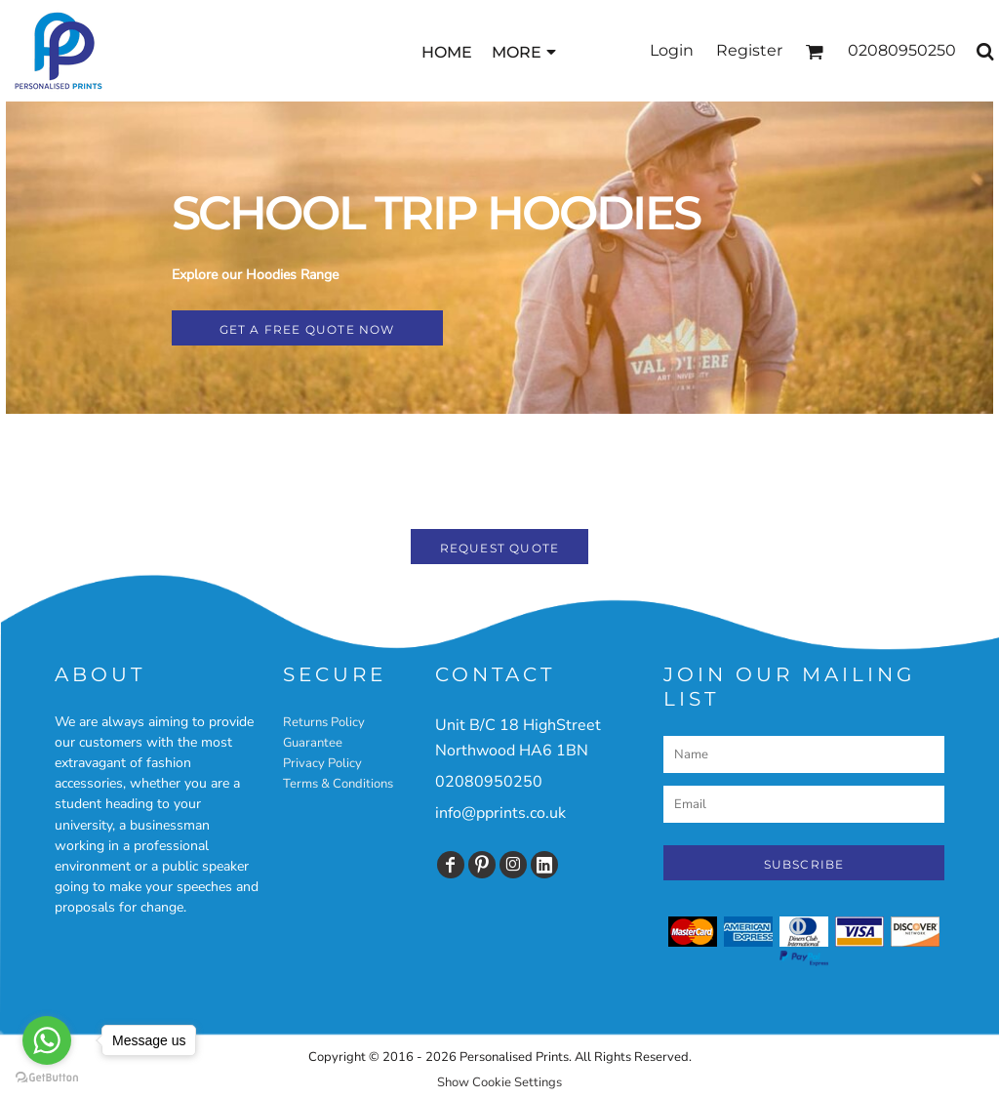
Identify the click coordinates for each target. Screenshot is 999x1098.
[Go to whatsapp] (46, 1040)
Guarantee (312, 743)
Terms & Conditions (338, 784)
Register (749, 50)
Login (672, 50)
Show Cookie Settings (499, 1082)
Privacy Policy (322, 763)
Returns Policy (324, 722)
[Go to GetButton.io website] (47, 1078)
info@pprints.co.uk (500, 813)
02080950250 (488, 782)
